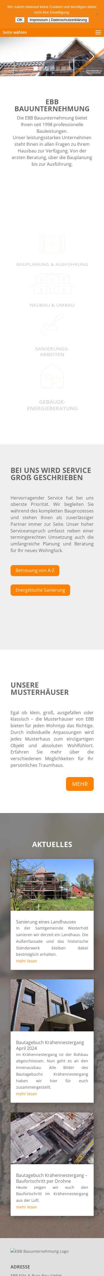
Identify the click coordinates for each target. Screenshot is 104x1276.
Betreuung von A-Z (35, 570)
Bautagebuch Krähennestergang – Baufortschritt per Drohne (51, 1178)
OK (19, 20)
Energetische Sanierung (40, 590)
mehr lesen (26, 961)
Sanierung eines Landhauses (46, 922)
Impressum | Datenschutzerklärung (58, 20)
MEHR (80, 784)
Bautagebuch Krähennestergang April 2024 (50, 1045)
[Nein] (97, 14)
